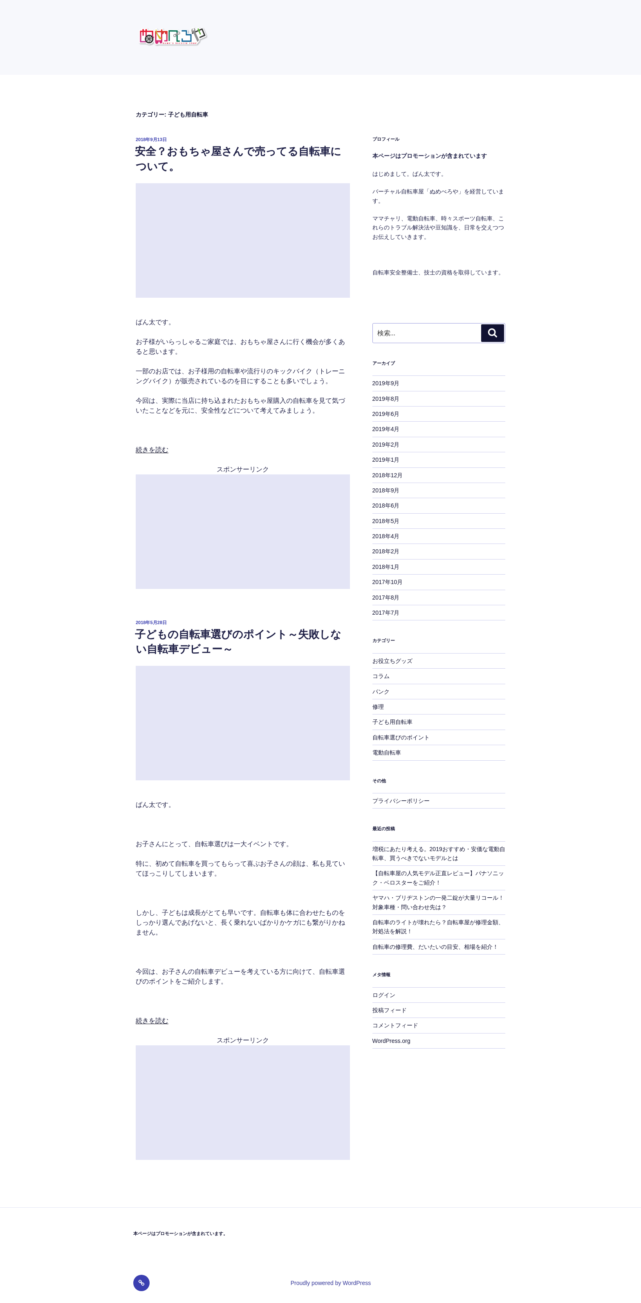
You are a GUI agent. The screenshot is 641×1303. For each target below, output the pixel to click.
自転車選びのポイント (401, 737)
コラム (381, 676)
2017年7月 (386, 612)
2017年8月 (386, 597)
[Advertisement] (243, 240)
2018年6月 (386, 505)
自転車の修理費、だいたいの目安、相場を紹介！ (435, 947)
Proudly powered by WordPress (331, 1283)
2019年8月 (386, 398)
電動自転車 (386, 752)
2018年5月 (386, 521)
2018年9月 (386, 490)
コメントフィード (395, 1025)
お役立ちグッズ (392, 661)
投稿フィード (389, 1010)
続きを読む (152, 449)
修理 (378, 706)
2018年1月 (386, 567)
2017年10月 (387, 582)
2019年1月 (386, 459)
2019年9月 (386, 383)
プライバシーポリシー (401, 801)
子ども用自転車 (392, 722)
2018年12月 (387, 475)
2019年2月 (386, 444)
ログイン (383, 995)
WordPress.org (391, 1041)
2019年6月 (386, 414)
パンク (381, 691)
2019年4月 (386, 429)
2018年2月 (386, 551)
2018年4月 (386, 536)
